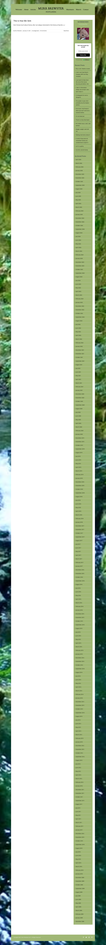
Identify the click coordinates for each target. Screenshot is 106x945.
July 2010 (78, 852)
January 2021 (79, 390)
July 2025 (78, 192)
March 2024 (79, 251)
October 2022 (79, 313)
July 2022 (78, 324)
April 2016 (78, 599)
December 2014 (80, 657)
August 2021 (79, 364)
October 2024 (79, 225)
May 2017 (78, 551)
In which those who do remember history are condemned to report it (82, 140)
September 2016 (80, 581)
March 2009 (79, 910)
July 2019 (78, 456)
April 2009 (78, 907)
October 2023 (79, 269)
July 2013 (78, 720)
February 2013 (79, 738)
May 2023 (78, 288)
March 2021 (79, 383)
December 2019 (80, 438)
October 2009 (79, 885)
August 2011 (79, 804)
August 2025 (79, 189)
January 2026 (79, 170)
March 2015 (79, 646)
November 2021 (80, 353)
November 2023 (80, 266)
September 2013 (80, 712)
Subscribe (83, 55)
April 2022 (78, 335)
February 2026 (79, 167)
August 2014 (79, 672)
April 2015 (78, 643)
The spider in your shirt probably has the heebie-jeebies (82, 103)
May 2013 (78, 727)
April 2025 (78, 203)
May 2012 (78, 771)
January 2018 (79, 522)
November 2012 (80, 749)
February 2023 (79, 298)
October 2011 (79, 797)
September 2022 (80, 317)
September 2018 (80, 493)
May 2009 (78, 903)
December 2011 (80, 789)
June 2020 (78, 416)
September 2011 (80, 800)
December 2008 (80, 921)
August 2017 (79, 540)
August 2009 (79, 892)
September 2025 (80, 185)
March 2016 (79, 603)
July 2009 (78, 896)
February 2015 (79, 650)
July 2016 (78, 588)
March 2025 (79, 207)
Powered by (83, 59)
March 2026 (79, 163)
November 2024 (80, 222)
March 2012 (79, 778)
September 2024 (80, 229)
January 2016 (79, 610)
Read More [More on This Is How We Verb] (66, 30)
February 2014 (79, 694)
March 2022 (79, 339)
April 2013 (78, 731)
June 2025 (78, 196)
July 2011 (78, 808)
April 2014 (78, 687)
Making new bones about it (83, 135)
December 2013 (80, 701)
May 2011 (78, 815)
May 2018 (78, 507)
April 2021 (78, 379)
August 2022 (79, 321)
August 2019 (79, 452)
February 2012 (79, 782)
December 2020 (80, 394)
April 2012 (78, 775)
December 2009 (80, 877)
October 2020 (79, 401)
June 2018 (78, 504)
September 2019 (80, 449)
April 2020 (78, 423)
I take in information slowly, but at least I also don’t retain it (82, 89)
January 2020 (79, 434)
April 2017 (78, 555)
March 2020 (79, 427)
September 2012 (80, 756)
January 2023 (79, 302)
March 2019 (79, 471)
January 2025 (79, 214)
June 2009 (78, 899)
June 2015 (78, 636)
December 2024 (80, 218)
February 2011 (79, 826)
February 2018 (79, 518)
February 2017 (79, 562)
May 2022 (78, 331)
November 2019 (80, 441)
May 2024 (78, 244)
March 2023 (79, 295)
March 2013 (79, 734)
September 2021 (80, 361)
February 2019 (79, 474)
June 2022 (78, 328)
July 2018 (78, 500)
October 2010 (79, 841)
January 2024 (79, 258)
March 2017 (79, 559)
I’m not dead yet (80, 116)
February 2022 (79, 342)
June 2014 (78, 679)
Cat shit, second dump (82, 150)
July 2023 (78, 280)
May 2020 (78, 419)
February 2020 (79, 430)
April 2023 (78, 291)
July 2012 (78, 764)
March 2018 (79, 515)
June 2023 (78, 284)
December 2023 (80, 262)
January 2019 (79, 478)
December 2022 (80, 306)
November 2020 (80, 397)
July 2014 (78, 676)
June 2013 (78, 723)
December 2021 (80, 350)
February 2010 (79, 870)
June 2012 (78, 767)
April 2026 (78, 159)
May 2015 (78, 639)
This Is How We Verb (22, 21)
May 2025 (78, 200)
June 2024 (78, 240)
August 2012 (79, 760)
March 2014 (79, 690)
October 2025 (79, 181)
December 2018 (80, 482)
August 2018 (79, 496)
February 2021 (79, 386)
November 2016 (80, 573)
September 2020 (80, 405)
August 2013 (79, 716)
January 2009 (79, 918)
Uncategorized (35, 30)
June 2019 (78, 460)
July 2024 (78, 236)
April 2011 (78, 819)
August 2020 (79, 408)
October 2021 (79, 357)
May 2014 (78, 683)
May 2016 (78, 595)
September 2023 (80, 273)
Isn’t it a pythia (80, 146)
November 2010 (80, 837)
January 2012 (79, 786)
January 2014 (79, 698)
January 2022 (79, 346)
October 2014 (79, 665)
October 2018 (79, 489)
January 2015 (79, 654)
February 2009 (79, 914)
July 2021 (78, 368)
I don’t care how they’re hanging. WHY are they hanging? (82, 74)
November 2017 (80, 529)
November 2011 (80, 793)
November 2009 (80, 881)
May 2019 (78, 463)
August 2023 (79, 276)
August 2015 (79, 628)
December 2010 (80, 833)
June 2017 (78, 548)
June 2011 (78, 811)
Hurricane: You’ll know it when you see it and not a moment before (83, 110)
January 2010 (79, 874)
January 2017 (79, 566)
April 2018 (78, 511)
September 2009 (80, 888)
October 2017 (79, 533)
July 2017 (78, 544)
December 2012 (80, 745)
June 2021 (78, 372)
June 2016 (78, 591)
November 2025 (80, 178)
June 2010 (78, 855)
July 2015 (78, 632)
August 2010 (79, 848)
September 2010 (80, 844)
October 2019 (79, 445)
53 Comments (43, 30)
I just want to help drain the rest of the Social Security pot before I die (82, 82)
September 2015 (80, 624)
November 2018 (80, 485)
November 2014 (80, 661)
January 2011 (79, 830)
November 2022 (80, 309)
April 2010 (78, 863)
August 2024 (79, 233)
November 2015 (80, 617)
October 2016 (79, 577)
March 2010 (79, 866)
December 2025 (80, 174)
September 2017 (80, 537)
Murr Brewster (18, 30)
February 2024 (79, 255)
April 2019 (78, 467)
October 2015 (79, 621)
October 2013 (79, 709)
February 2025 (79, 211)
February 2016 (79, 606)
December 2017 (80, 526)
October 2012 (79, 753)
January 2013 (79, 742)
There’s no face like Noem (82, 120)
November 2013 (80, 705)
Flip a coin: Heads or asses (83, 68)
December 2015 (80, 614)
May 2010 (78, 859)
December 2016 (80, 570)
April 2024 (78, 247)
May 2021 (78, 375)
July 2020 (78, 412)
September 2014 (80, 668)
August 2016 (79, 584)
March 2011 (79, 822)
